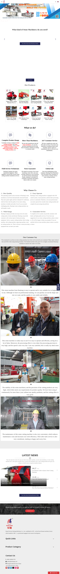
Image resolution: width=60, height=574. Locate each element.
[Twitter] (13, 565)
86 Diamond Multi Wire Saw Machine (23, 102)
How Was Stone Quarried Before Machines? (42, 484)
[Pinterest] (18, 565)
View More (30, 79)
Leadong (41, 573)
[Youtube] (6, 565)
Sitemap (45, 573)
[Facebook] (9, 565)
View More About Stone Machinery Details (30, 43)
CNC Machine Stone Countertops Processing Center (24, 118)
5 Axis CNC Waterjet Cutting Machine (48, 102)
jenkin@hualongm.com (12, 558)
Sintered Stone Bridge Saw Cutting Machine (36, 102)
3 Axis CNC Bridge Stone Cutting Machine (48, 118)
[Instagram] (15, 565)
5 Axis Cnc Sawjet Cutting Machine (36, 118)
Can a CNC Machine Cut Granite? (40, 476)
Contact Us (30, 507)
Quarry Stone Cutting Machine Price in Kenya (11, 102)
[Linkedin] (11, 565)
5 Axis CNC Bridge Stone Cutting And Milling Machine (11, 118)
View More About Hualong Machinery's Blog (30, 492)
